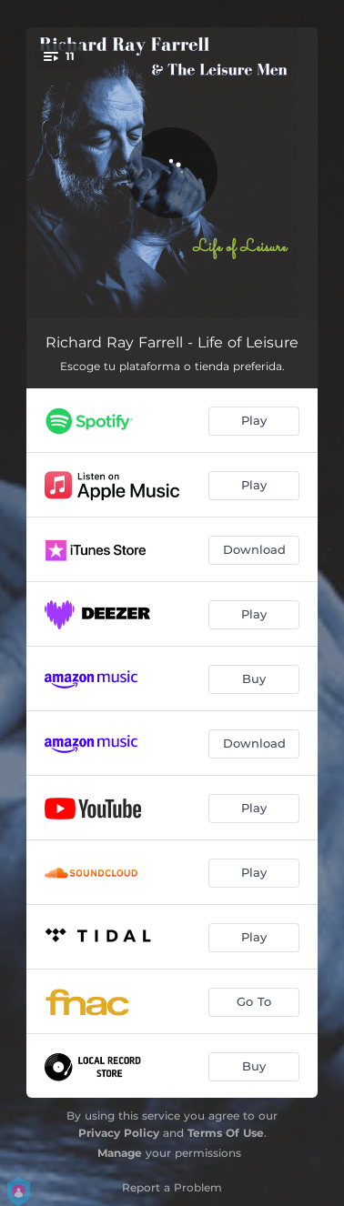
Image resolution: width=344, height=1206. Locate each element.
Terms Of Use (225, 1133)
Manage (119, 1153)
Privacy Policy (118, 1133)
